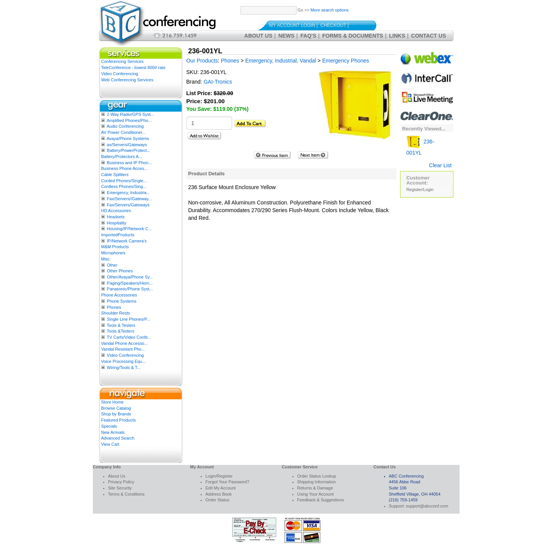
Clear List (440, 165)
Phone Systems (122, 301)
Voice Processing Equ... (123, 361)
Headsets (116, 216)
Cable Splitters (115, 174)
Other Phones (120, 271)
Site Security (120, 488)
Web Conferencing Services (127, 79)
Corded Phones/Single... (124, 180)
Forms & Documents (352, 36)
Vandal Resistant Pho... (123, 349)
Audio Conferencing (125, 126)
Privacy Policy (121, 481)
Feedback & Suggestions (320, 500)
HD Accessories (116, 210)
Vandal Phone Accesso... (124, 343)
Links (397, 36)
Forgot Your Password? (227, 481)
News (286, 36)
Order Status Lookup (316, 476)
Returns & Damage (315, 488)
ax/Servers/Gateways (127, 144)
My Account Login (292, 25)
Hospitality (117, 223)
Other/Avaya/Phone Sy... (130, 277)
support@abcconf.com (427, 506)
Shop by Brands (116, 414)
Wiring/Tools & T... (124, 367)
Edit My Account (221, 488)
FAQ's (308, 36)
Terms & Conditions (126, 494)
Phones (114, 307)
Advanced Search (118, 438)
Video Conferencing (119, 73)
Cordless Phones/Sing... (124, 186)
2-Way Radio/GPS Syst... (130, 114)
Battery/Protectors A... (121, 156)
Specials (109, 426)
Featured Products (118, 420)
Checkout (333, 25)
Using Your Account (315, 494)
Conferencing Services (122, 61)
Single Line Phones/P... (128, 319)
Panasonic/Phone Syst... (130, 289)
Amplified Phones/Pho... (129, 120)
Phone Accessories (119, 295)
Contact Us (428, 36)
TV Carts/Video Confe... (129, 337)
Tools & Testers (121, 325)
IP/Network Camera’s (127, 241)
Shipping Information (316, 481)
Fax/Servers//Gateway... (129, 198)
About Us (258, 36)
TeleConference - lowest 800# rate (133, 67)
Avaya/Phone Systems (128, 138)
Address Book (219, 494)
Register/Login (419, 189)
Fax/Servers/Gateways (128, 205)
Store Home (112, 402)
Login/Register (219, 476)
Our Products (202, 61)
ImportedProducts (118, 234)
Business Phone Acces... (124, 168)
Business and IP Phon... (129, 162)
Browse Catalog (116, 408)
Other (112, 265)
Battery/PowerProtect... (128, 150)
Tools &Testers (120, 331)
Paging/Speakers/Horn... (130, 283)
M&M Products (115, 246)
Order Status (217, 500)
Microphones (113, 252)
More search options (329, 10)
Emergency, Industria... (128, 192)
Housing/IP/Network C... (129, 228)
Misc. (106, 259)
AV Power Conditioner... (123, 132)
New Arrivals (113, 432)
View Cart (110, 444)
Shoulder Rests (115, 313)
